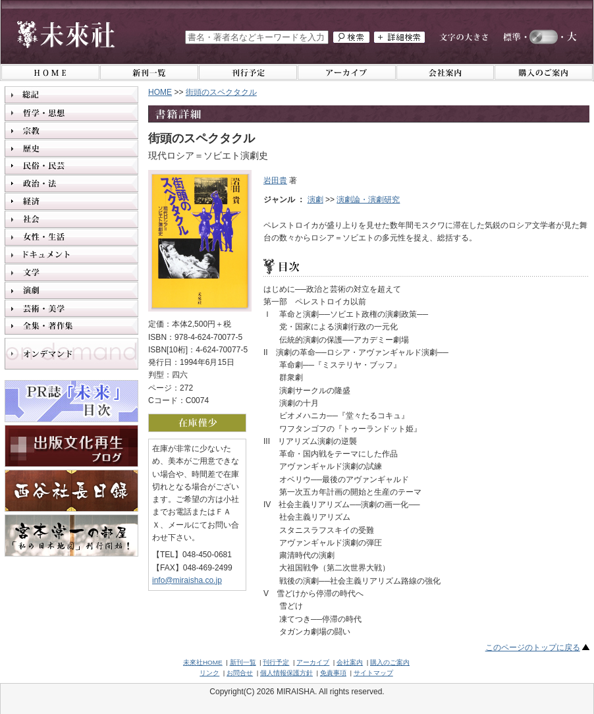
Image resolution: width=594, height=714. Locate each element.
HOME (160, 92)
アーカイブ (312, 662)
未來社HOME (203, 662)
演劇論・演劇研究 (368, 199)
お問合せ (240, 672)
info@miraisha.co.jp (187, 580)
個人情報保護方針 (286, 672)
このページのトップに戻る (532, 647)
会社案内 (350, 662)
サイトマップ (373, 672)
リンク (209, 672)
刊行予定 (276, 662)
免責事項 (333, 672)
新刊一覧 (243, 662)
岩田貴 (275, 180)
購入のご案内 (390, 662)
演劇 (315, 199)
